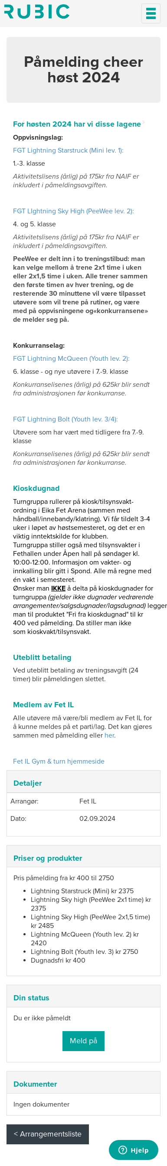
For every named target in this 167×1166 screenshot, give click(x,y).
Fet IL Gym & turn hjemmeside (59, 761)
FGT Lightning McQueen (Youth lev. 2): (71, 358)
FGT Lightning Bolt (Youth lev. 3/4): (65, 419)
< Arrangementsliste (48, 1134)
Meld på (83, 1040)
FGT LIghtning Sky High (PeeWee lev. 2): (73, 211)
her (109, 735)
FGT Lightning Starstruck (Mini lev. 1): (68, 150)
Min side (36, 11)
